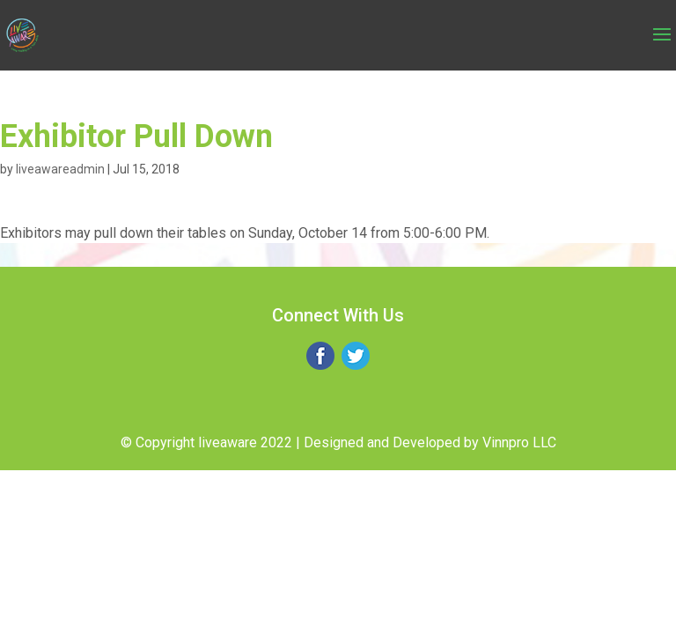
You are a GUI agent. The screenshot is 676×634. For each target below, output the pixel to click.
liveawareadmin (60, 169)
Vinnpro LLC (519, 442)
